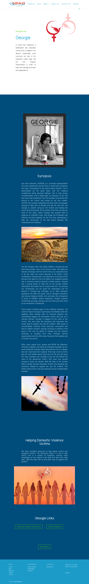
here (56, 453)
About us (55, 4)
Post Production (32, 567)
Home (23, 4)
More (45, 4)
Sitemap (67, 572)
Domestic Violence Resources (29, 526)
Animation (30, 570)
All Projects (44, 547)
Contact (11, 574)
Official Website (54, 526)
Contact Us (66, 4)
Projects (31, 4)
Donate (76, 4)
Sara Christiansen (18, 581)
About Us (11, 570)
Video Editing (31, 568)
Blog (39, 4)
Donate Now (49, 567)
